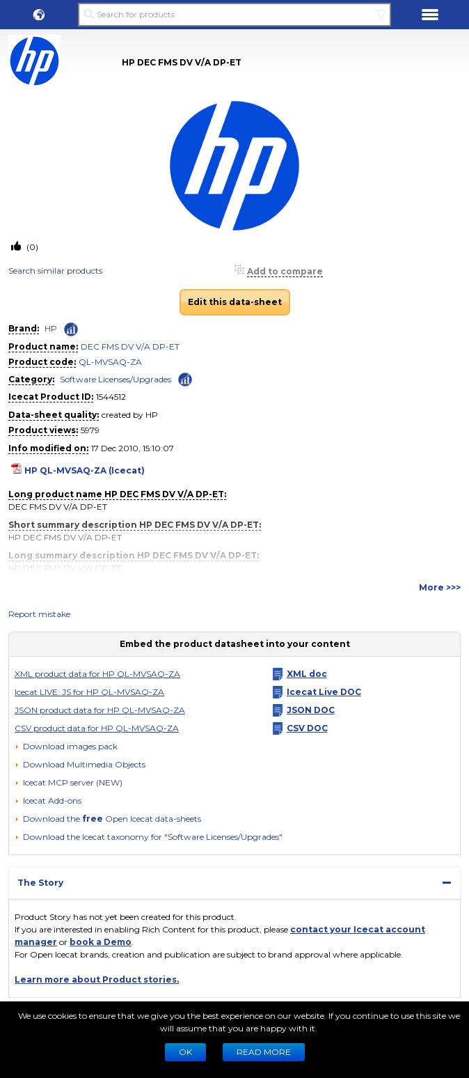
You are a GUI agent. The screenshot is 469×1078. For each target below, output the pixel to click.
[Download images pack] (66, 746)
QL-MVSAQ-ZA (110, 362)
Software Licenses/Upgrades (115, 379)
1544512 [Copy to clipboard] (111, 396)
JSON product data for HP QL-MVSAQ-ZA (100, 710)
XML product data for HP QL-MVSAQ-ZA (97, 674)
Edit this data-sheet (235, 302)
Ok (185, 1052)
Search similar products (55, 270)
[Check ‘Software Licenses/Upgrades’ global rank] (185, 378)
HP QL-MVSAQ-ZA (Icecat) (84, 470)
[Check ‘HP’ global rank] (71, 329)
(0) (31, 247)
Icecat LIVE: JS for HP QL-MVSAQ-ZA (89, 692)
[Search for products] (234, 14)
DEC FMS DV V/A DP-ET (130, 346)
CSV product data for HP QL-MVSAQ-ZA (97, 728)
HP (51, 328)
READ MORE (264, 1052)
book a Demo (101, 942)
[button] (39, 14)
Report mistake (39, 614)
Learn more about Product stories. (97, 979)
